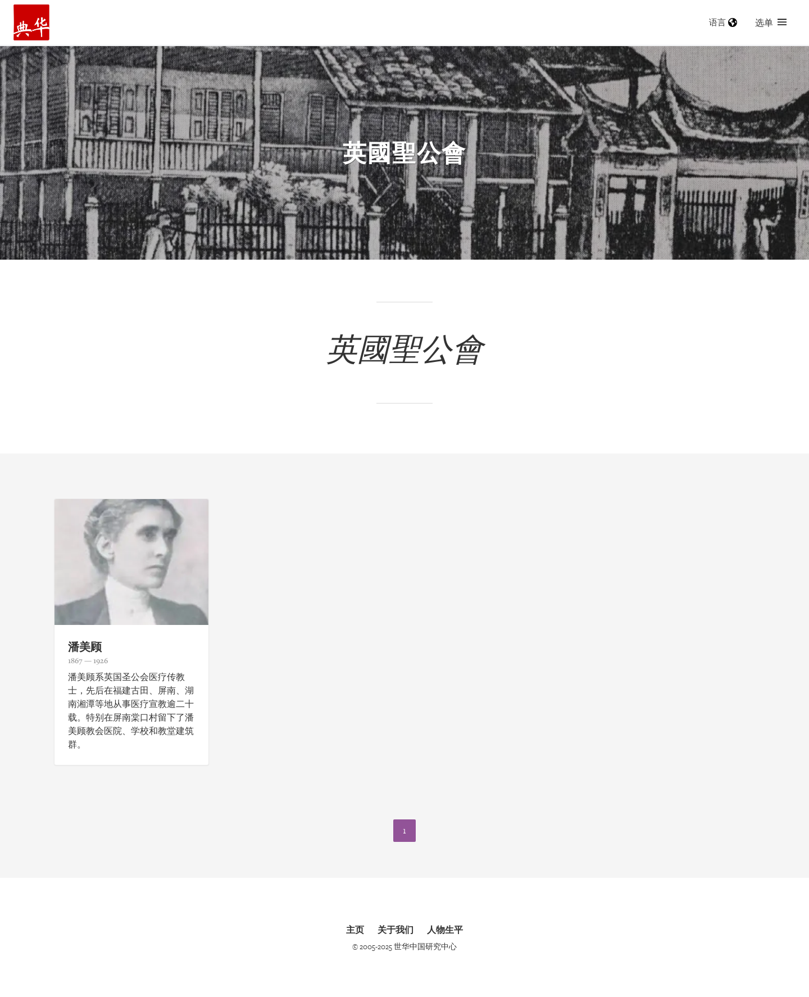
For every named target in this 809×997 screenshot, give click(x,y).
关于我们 (395, 929)
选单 (771, 22)
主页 (355, 929)
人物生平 (445, 929)
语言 (723, 22)
